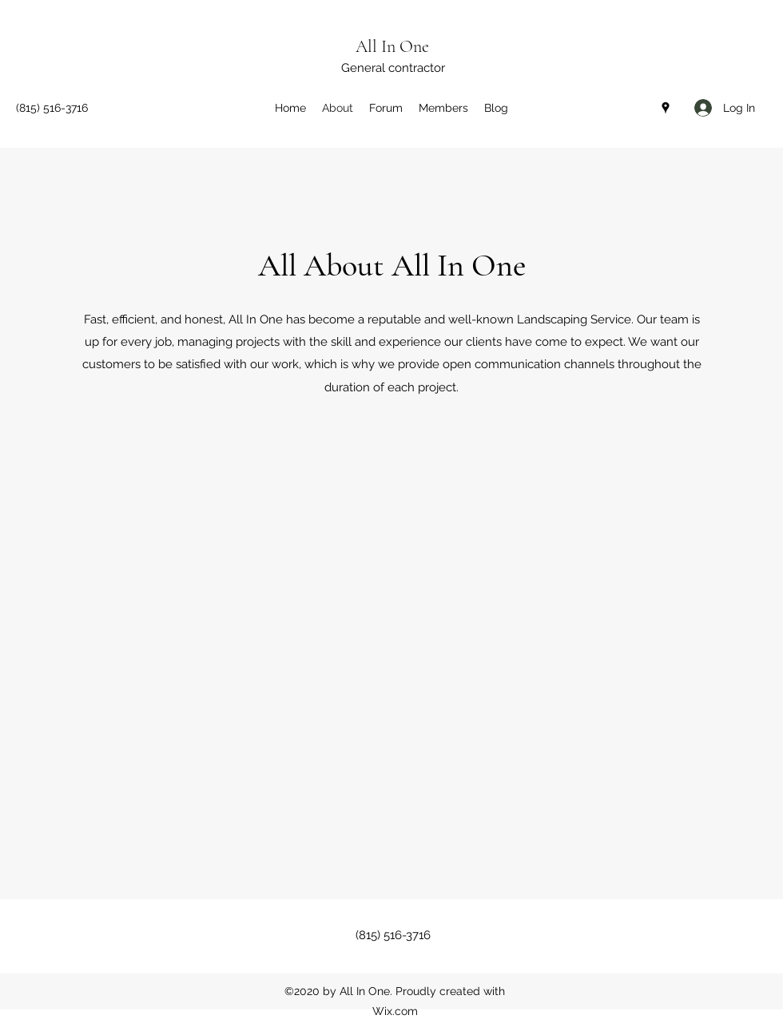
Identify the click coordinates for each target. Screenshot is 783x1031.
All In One (392, 46)
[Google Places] (666, 108)
